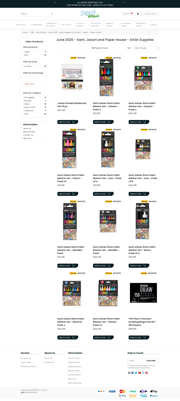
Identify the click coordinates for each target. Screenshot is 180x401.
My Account (150, 13)
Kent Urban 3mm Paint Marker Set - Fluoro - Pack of (70, 178)
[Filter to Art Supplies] (34, 97)
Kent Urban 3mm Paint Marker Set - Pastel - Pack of (106, 321)
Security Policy (74, 375)
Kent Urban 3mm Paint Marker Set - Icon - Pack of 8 (143, 178)
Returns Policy (29, 131)
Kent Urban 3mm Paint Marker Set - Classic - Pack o (106, 106)
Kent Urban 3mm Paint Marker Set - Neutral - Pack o (70, 321)
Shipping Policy (74, 366)
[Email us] (129, 372)
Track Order (26, 362)
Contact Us (28, 135)
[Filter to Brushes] (34, 100)
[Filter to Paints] (34, 104)
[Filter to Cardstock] (34, 110)
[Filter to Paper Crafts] (34, 107)
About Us (27, 128)
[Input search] (37, 14)
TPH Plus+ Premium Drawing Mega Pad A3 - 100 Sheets (142, 321)
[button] (22, 24)
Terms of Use (74, 358)
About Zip (27, 138)
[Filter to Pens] (34, 114)
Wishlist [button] (128, 13)
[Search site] (52, 13)
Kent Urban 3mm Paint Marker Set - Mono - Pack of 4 (142, 250)
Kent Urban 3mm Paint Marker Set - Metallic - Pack (70, 250)
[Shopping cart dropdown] (139, 14)
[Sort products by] (146, 48)
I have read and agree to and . (141, 366)
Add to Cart (66, 122)
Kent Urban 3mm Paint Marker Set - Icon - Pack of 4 (107, 178)
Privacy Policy (74, 362)
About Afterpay (75, 383)
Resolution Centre (28, 366)
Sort (129, 48)
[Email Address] (136, 360)
